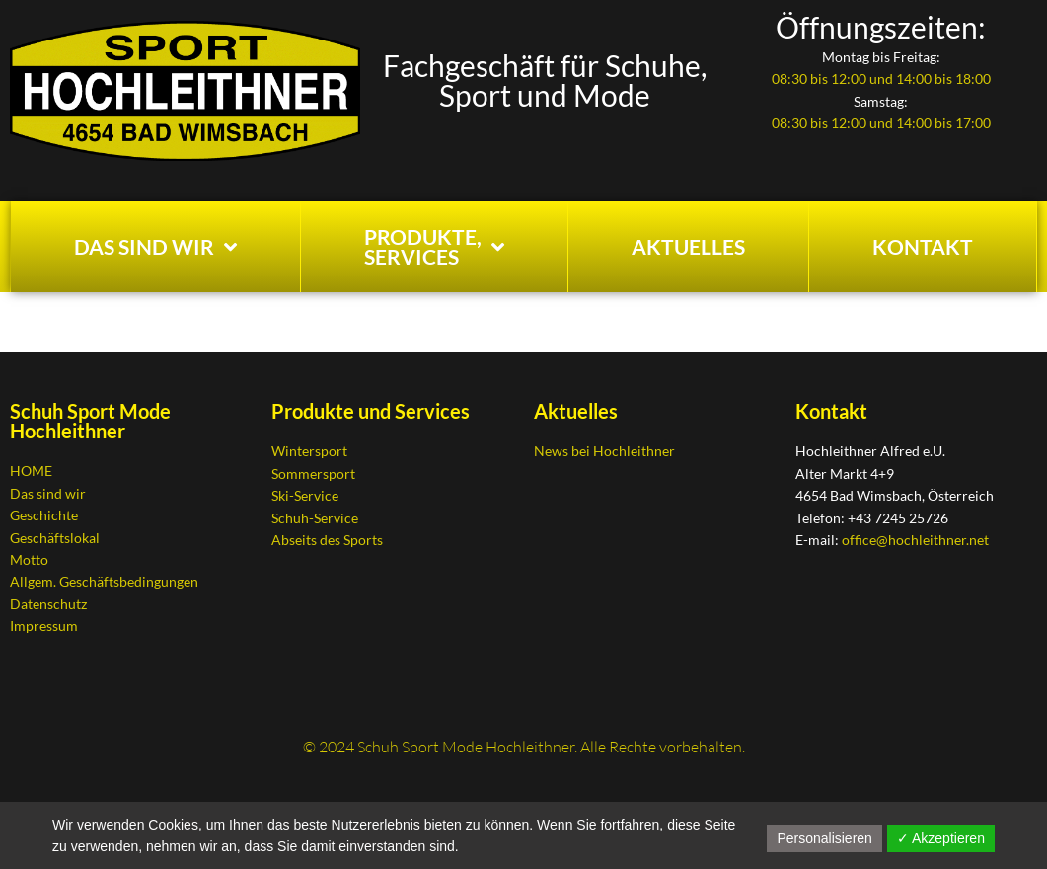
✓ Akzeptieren (941, 838)
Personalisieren (824, 838)
